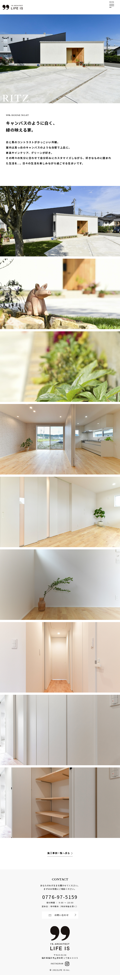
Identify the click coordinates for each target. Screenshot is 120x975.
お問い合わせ (61, 915)
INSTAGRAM (57, 963)
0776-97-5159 (60, 896)
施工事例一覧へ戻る (59, 853)
